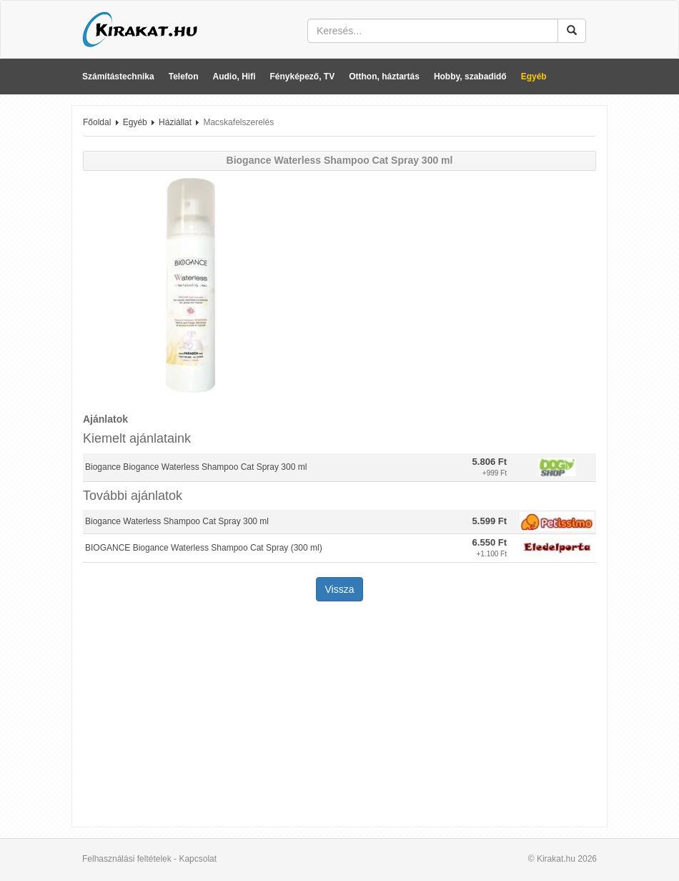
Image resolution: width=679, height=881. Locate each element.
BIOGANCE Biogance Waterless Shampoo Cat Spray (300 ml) (203, 548)
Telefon (184, 77)
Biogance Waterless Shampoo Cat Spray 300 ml (177, 521)
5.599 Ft (489, 521)
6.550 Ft (489, 542)
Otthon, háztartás (384, 77)
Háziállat (175, 122)
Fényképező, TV (302, 77)
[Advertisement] (339, 716)
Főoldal (97, 122)
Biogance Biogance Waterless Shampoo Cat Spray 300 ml (196, 467)
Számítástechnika (118, 77)
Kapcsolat (198, 859)
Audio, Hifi (234, 77)
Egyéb (534, 77)
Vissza (340, 589)
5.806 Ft (489, 461)
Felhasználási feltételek (127, 859)
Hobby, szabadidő (470, 77)
